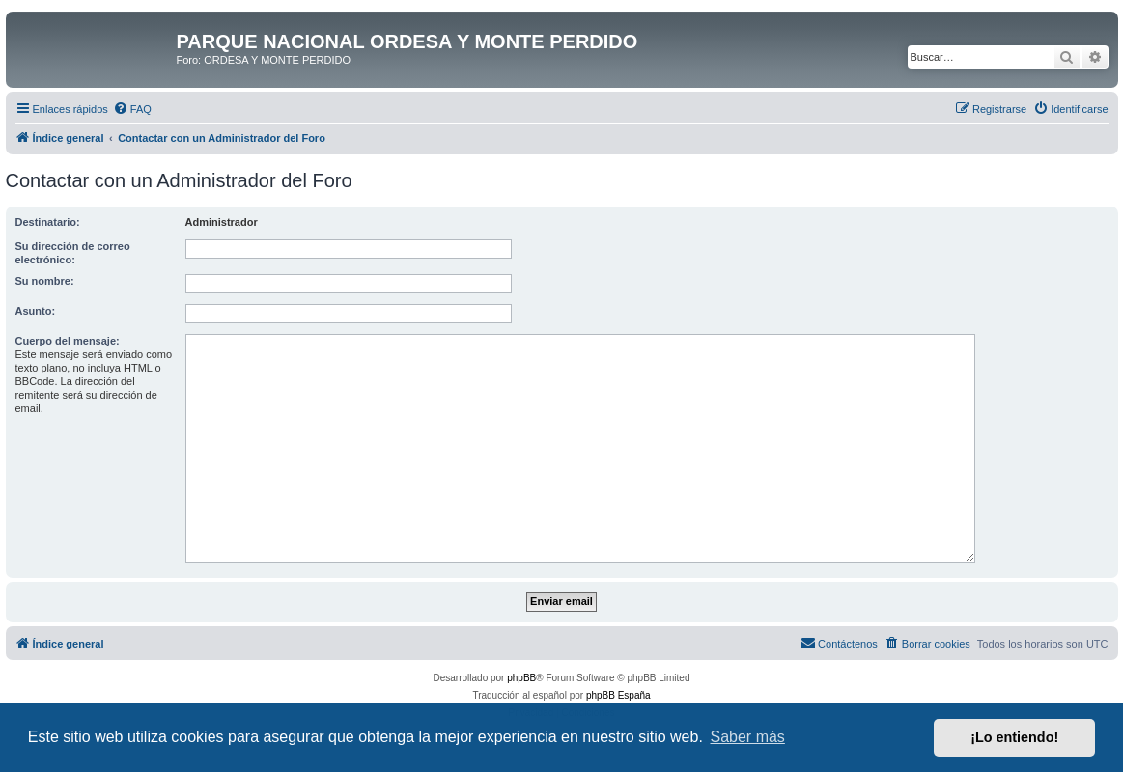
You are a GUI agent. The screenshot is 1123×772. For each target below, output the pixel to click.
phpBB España (618, 695)
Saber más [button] (748, 737)
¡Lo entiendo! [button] (1014, 737)
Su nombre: (44, 281)
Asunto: (35, 311)
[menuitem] (132, 109)
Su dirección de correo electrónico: (72, 252)
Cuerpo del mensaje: (67, 340)
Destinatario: (47, 222)
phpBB (521, 678)
